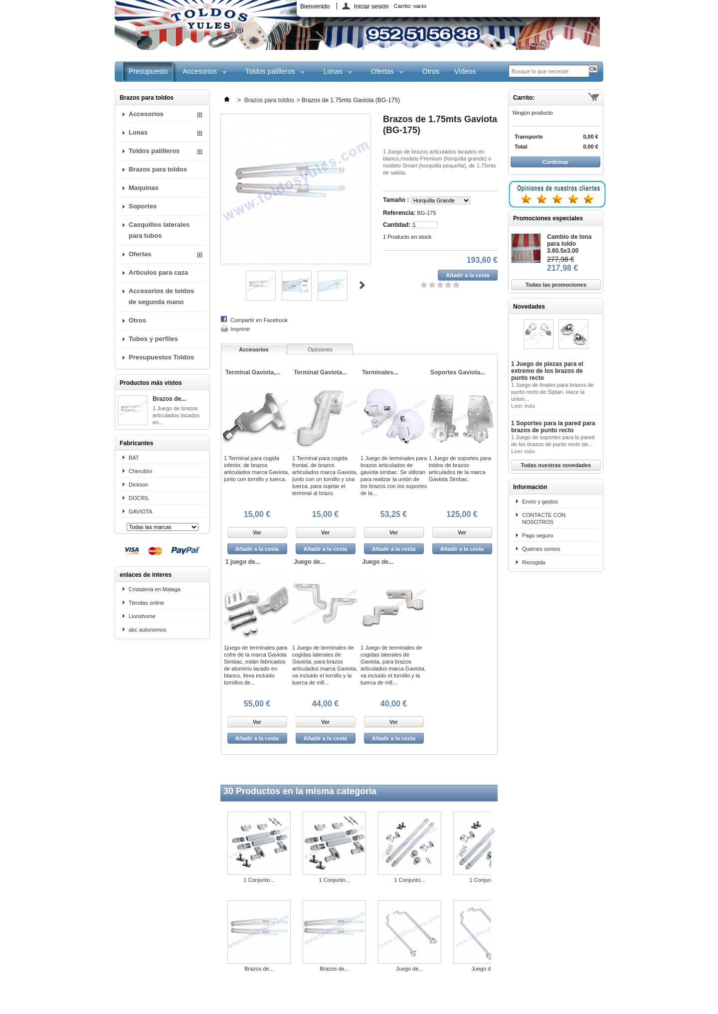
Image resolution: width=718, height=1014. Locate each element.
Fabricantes (136, 443)
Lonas (334, 74)
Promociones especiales (548, 218)
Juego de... (309, 561)
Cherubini (140, 471)
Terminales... (380, 372)
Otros (430, 71)
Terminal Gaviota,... (253, 372)
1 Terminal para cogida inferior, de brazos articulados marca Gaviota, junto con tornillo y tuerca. (256, 468)
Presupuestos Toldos (161, 357)
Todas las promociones (556, 285)
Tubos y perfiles (153, 338)
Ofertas (383, 74)
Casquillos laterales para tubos (159, 230)
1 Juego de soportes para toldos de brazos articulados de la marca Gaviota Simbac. (460, 468)
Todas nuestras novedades (556, 465)
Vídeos (465, 71)
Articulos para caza (158, 272)
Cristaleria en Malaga (154, 589)
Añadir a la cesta (257, 549)
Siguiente (362, 285)
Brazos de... (169, 398)
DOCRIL (139, 498)
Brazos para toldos (158, 169)
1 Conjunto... (258, 880)
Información (530, 487)
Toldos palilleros (271, 74)
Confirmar (555, 162)
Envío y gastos (540, 502)
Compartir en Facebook (259, 320)
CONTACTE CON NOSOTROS (543, 518)
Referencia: (399, 212)
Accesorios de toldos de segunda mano (161, 296)
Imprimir (240, 329)
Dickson (138, 485)
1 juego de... (242, 561)
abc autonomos (147, 630)
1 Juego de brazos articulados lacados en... (176, 415)
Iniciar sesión (371, 6)
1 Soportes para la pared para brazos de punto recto (553, 427)
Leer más (523, 406)
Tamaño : (397, 199)
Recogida (533, 562)
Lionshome (142, 616)
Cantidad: (396, 224)
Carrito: (410, 6)
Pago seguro (537, 535)
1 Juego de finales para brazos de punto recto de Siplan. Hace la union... (552, 392)
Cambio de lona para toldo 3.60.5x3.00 (569, 243)
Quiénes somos (541, 549)
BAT (134, 458)
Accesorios (201, 74)
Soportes (143, 206)
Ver (257, 532)
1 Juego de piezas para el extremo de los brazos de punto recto (547, 370)
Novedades (529, 306)
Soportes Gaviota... (457, 372)
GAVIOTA (140, 511)
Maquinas (144, 187)
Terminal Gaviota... (320, 372)
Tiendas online (146, 603)
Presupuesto (148, 71)
